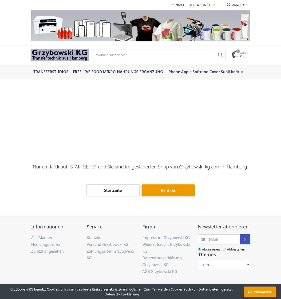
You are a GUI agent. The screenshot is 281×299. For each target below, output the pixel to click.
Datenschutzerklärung (122, 294)
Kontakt (178, 5)
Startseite (113, 190)
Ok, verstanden (260, 291)
